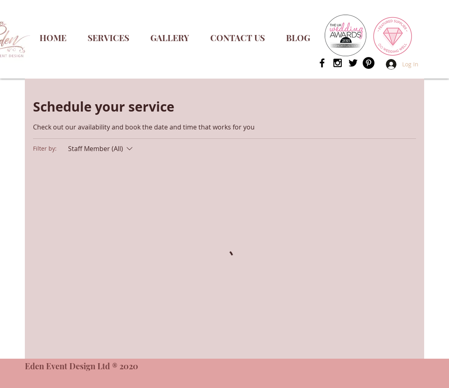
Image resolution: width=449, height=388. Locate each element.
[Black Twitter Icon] (353, 63)
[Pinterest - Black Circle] (368, 63)
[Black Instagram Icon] (337, 63)
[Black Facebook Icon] (322, 63)
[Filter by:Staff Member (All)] (101, 148)
